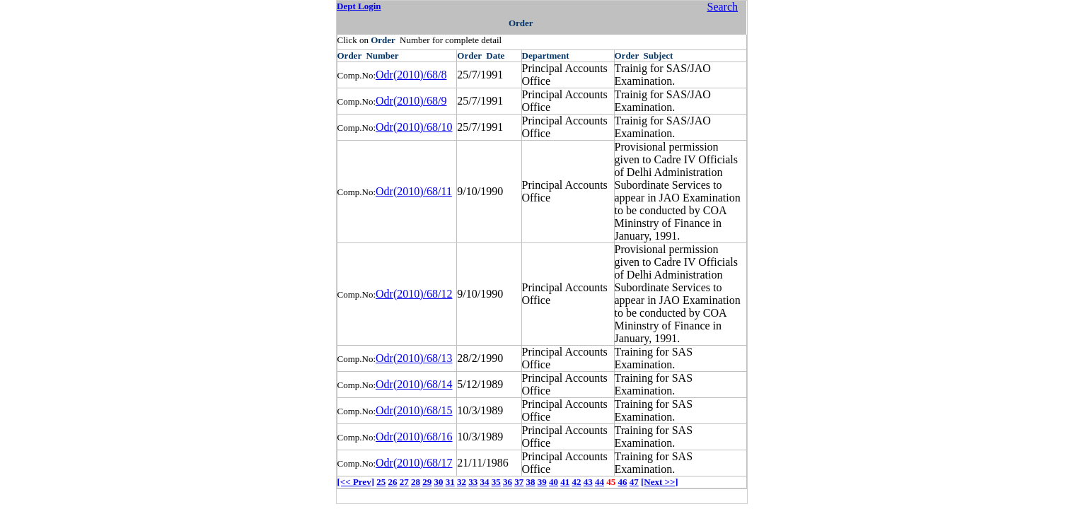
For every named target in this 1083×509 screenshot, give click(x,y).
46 (622, 481)
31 (450, 481)
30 (438, 481)
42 (576, 481)
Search (722, 7)
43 (588, 481)
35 (496, 481)
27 (404, 481)
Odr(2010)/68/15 (414, 410)
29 (427, 481)
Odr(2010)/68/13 (414, 358)
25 (381, 481)
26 (392, 481)
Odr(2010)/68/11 (414, 191)
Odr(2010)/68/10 (414, 127)
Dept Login (359, 6)
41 (564, 481)
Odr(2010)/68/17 (414, 463)
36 (507, 481)
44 (599, 481)
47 (634, 481)
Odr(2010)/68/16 (414, 437)
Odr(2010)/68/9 (411, 101)
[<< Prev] (355, 481)
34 (484, 481)
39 (542, 481)
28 (415, 481)
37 (518, 481)
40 (553, 481)
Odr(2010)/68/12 (414, 294)
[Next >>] (659, 481)
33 (472, 481)
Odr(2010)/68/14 (414, 384)
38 (530, 481)
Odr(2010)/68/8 (411, 75)
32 (461, 481)
